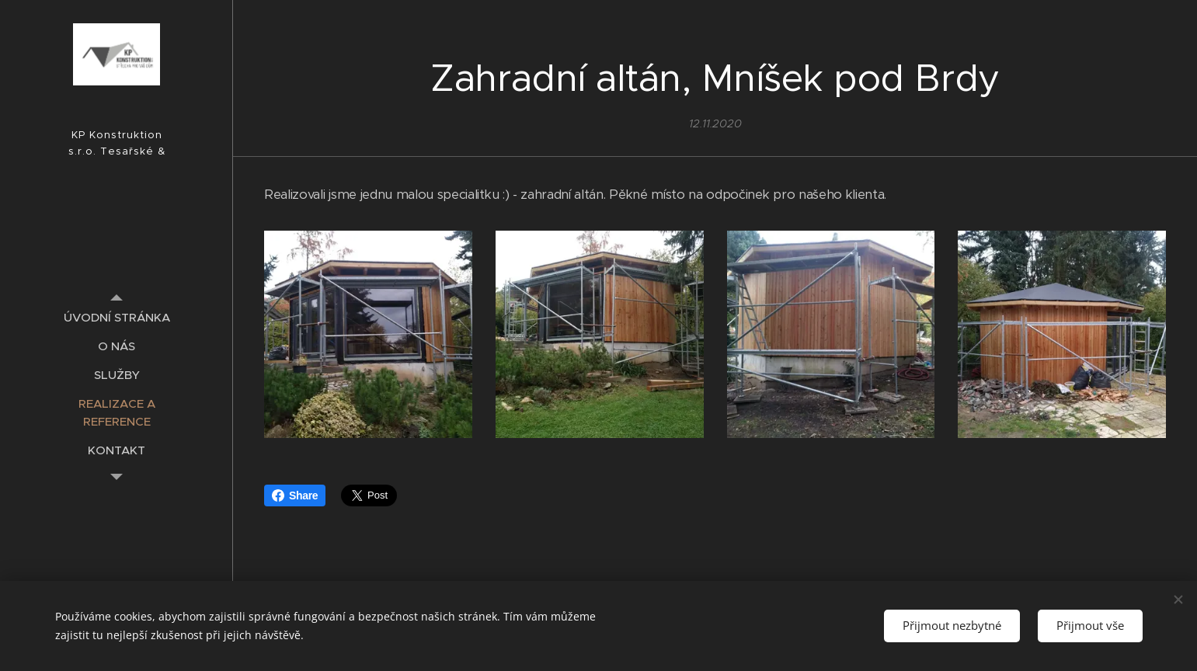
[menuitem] (116, 317)
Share (295, 495)
